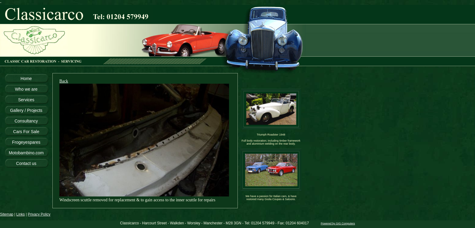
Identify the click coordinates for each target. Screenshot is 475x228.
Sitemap (6, 214)
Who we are (26, 89)
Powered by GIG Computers (338, 223)
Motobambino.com (26, 152)
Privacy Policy (39, 214)
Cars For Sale (26, 131)
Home (26, 78)
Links (20, 214)
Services (26, 99)
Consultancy (26, 121)
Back (63, 81)
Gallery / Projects (26, 110)
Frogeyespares (26, 142)
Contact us (26, 163)
